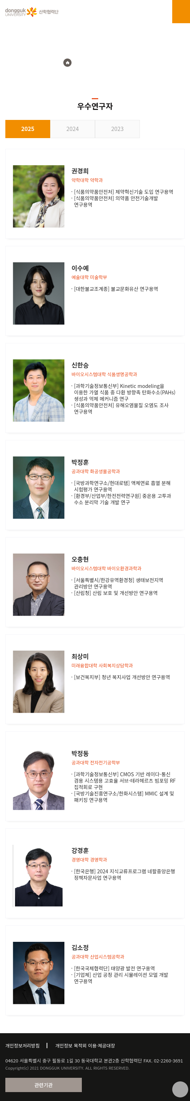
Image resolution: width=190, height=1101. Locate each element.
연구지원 (88, 63)
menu (181, 12)
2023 (117, 129)
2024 (73, 129)
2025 (27, 129)
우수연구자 (115, 63)
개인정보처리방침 (22, 1045)
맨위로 (180, 1089)
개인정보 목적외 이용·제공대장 (85, 1045)
